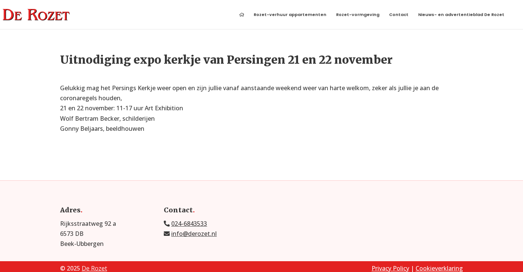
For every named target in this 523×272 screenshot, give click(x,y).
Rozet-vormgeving (357, 15)
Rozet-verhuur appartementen (290, 15)
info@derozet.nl (194, 234)
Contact (398, 15)
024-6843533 (189, 223)
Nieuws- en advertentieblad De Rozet (461, 15)
